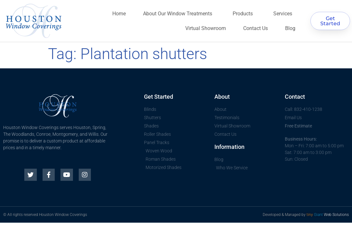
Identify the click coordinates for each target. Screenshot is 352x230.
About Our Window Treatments (179, 14)
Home (119, 14)
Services (284, 14)
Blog (290, 28)
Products (244, 14)
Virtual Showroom (205, 28)
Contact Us (255, 28)
